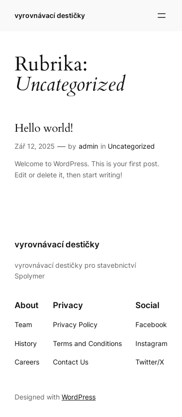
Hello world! (44, 128)
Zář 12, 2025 (35, 146)
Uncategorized (131, 146)
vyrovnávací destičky (50, 15)
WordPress (79, 397)
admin (88, 146)
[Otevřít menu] (161, 15)
